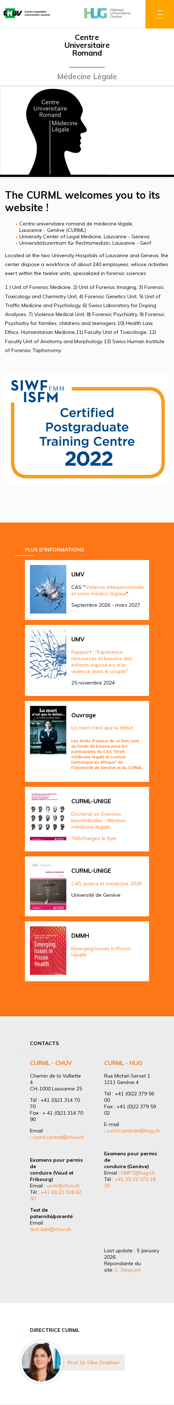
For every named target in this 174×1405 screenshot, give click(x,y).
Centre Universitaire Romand (87, 44)
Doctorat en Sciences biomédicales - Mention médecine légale (98, 820)
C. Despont (128, 1270)
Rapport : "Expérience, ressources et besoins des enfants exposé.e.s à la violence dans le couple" (101, 661)
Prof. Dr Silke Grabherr (94, 1362)
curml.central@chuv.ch (58, 1137)
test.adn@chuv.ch (50, 1229)
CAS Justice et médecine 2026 (106, 883)
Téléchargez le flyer (94, 838)
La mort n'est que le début (102, 727)
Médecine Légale (87, 76)
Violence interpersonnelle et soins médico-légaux (107, 590)
